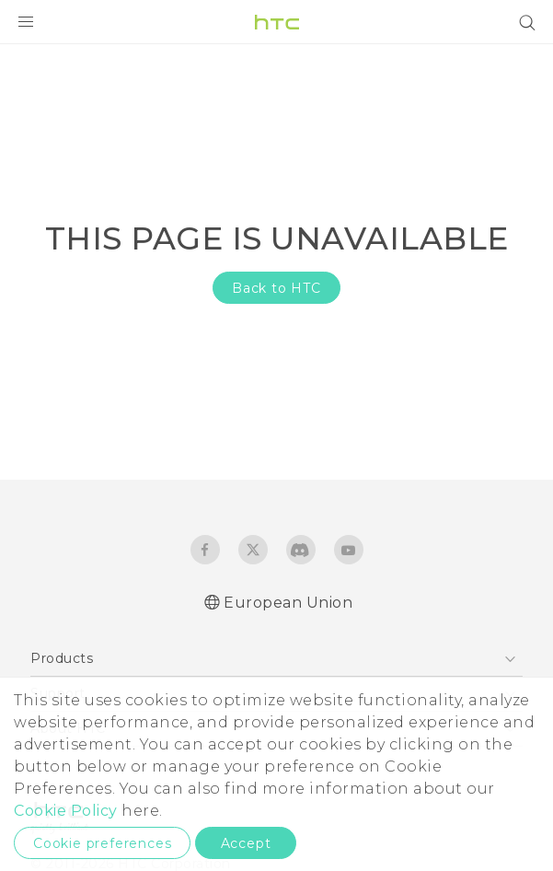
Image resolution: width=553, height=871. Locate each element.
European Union (288, 602)
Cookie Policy (66, 810)
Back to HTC (276, 288)
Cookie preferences (102, 843)
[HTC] (277, 22)
